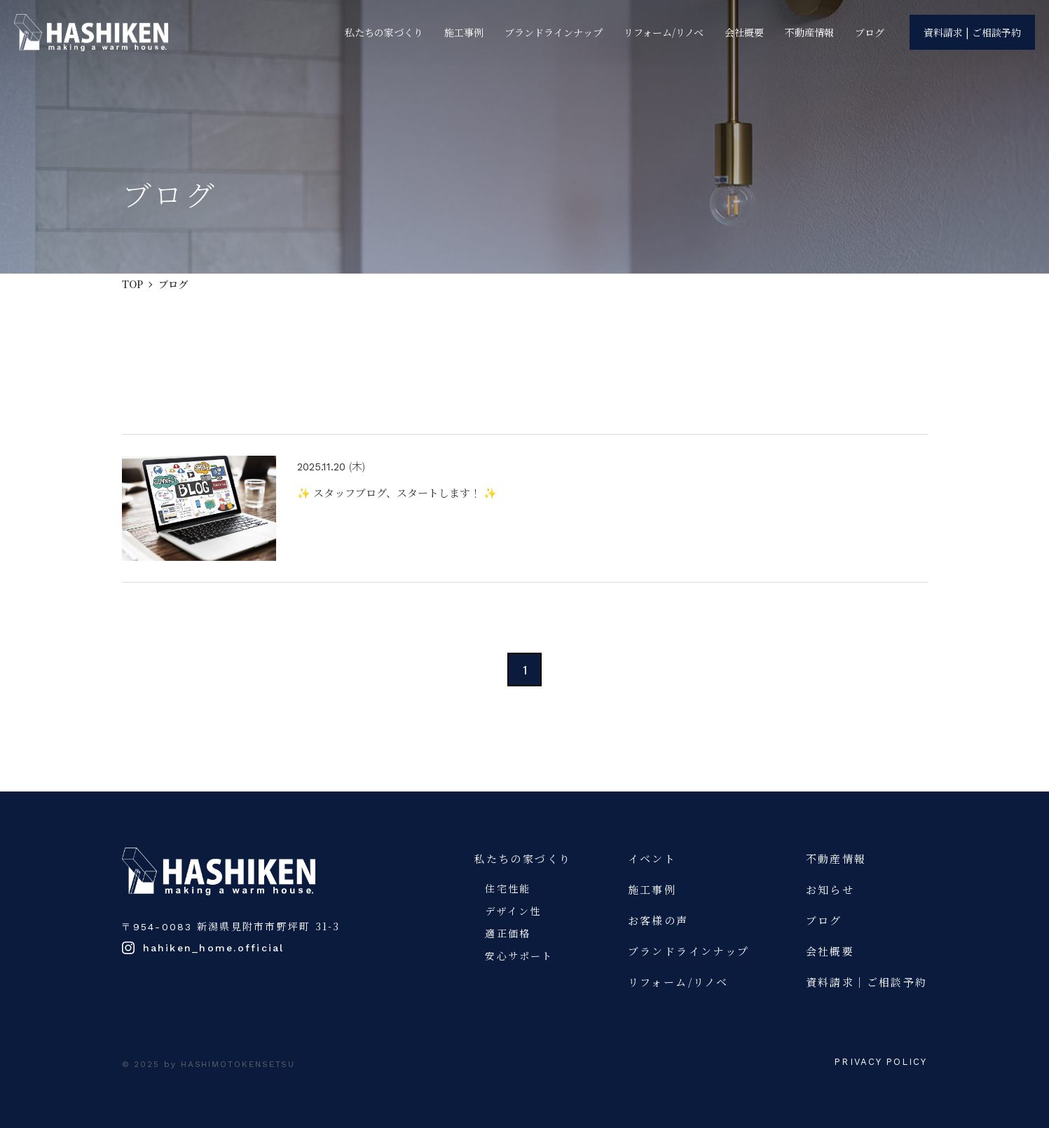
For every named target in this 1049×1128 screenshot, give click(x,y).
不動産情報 (809, 33)
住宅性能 (507, 888)
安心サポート (519, 956)
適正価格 (507, 933)
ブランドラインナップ (554, 33)
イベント (652, 858)
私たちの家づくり (384, 33)
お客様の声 (658, 920)
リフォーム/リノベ (664, 33)
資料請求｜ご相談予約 (867, 981)
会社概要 (744, 33)
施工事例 (464, 33)
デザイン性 (513, 911)
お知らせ (830, 889)
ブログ (869, 33)
